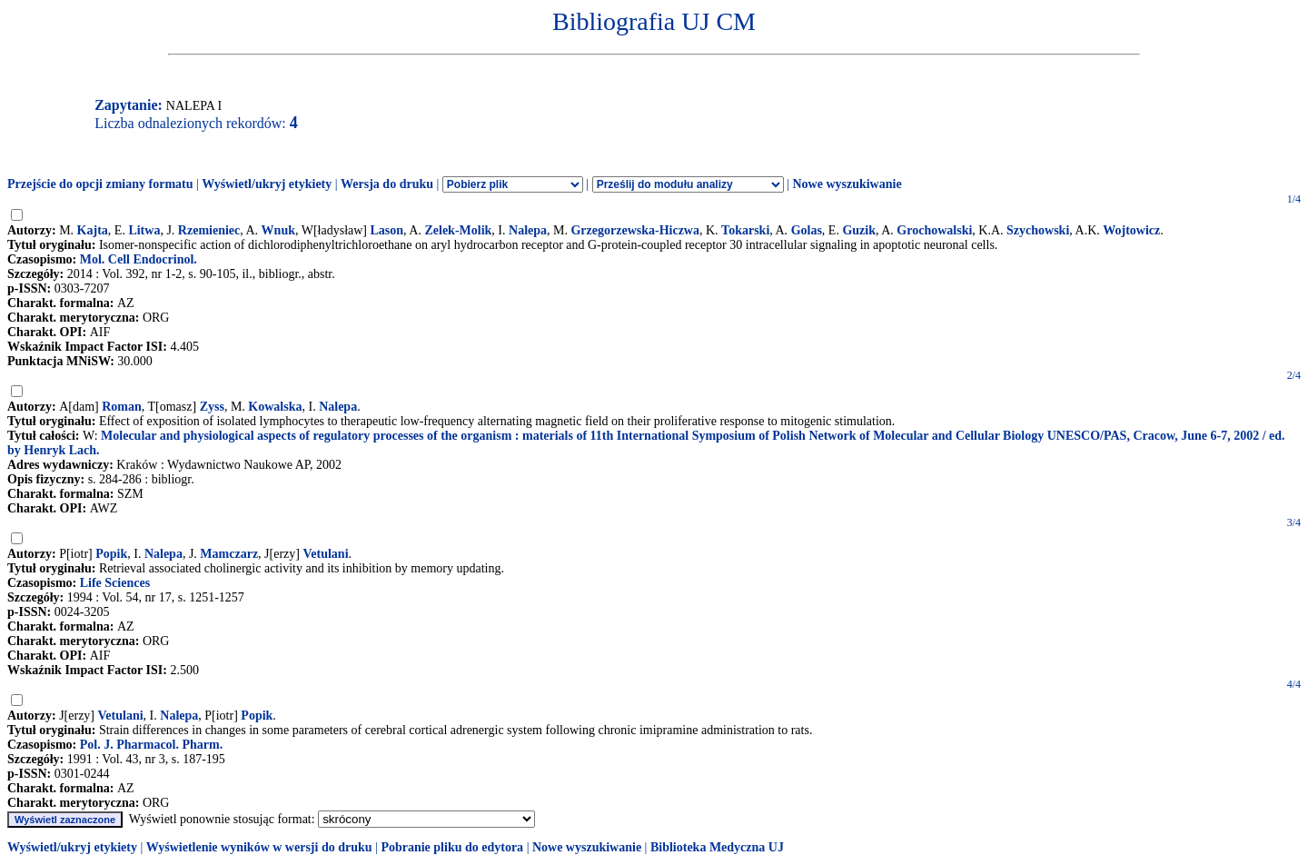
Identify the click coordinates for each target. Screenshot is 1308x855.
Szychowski (1037, 230)
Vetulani (325, 554)
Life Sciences (115, 583)
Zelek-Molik (457, 230)
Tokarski (745, 230)
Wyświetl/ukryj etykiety (267, 184)
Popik (111, 554)
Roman (122, 406)
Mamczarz (229, 554)
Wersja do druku (387, 184)
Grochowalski (934, 230)
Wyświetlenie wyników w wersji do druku (259, 847)
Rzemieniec (209, 230)
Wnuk (278, 230)
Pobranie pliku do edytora (452, 847)
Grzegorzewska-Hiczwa (634, 230)
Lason (387, 230)
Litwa (144, 230)
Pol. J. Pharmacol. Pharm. (151, 744)
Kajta (92, 230)
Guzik (859, 230)
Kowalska (275, 406)
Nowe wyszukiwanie (846, 184)
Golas (806, 230)
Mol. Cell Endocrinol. (138, 259)
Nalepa (528, 230)
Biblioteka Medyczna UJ (717, 847)
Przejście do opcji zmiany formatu (100, 184)
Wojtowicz (1131, 230)
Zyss (212, 406)
